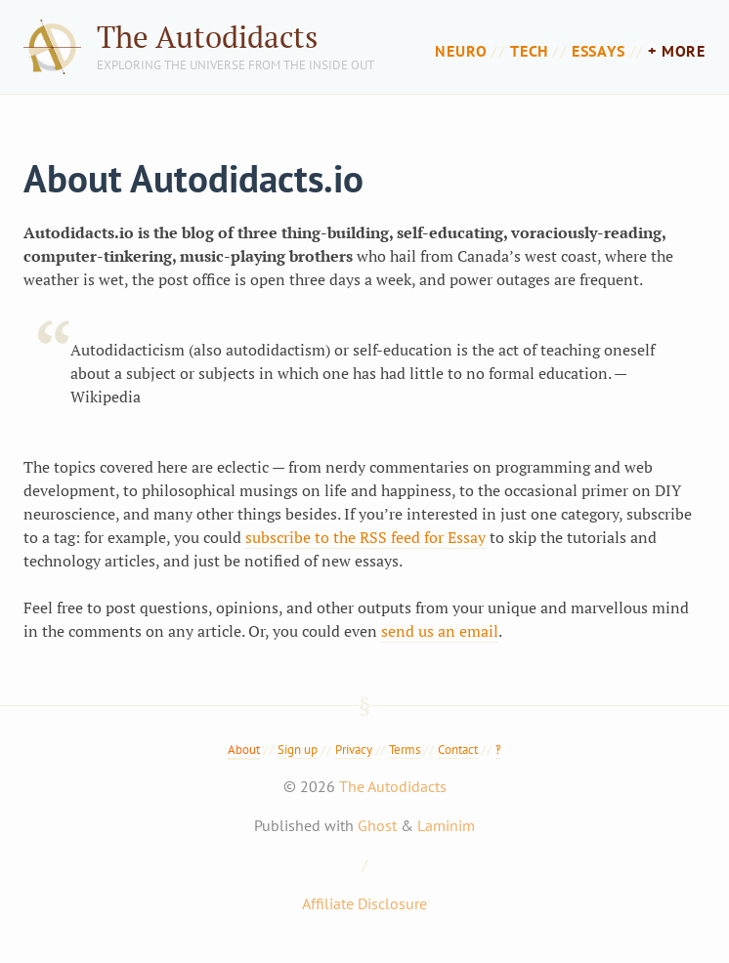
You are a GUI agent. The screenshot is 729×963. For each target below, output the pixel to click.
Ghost (377, 825)
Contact (458, 749)
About (244, 749)
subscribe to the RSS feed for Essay (365, 537)
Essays (598, 51)
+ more (677, 51)
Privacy (353, 749)
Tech (529, 51)
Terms (404, 749)
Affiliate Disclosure (364, 903)
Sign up (298, 749)
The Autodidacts (207, 37)
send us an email (439, 631)
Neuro (461, 51)
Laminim (446, 825)
